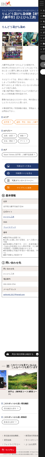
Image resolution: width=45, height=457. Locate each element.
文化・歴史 (9, 141)
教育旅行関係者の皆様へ (33, 436)
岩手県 (7, 122)
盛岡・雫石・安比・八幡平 (28, 122)
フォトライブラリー (11, 444)
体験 (23, 136)
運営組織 (6, 440)
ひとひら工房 (8, 217)
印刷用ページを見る (19, 173)
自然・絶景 (9, 136)
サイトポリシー (30, 440)
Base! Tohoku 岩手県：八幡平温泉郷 (19, 155)
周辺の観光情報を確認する (22, 354)
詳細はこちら (13, 371)
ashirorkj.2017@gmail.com (14, 294)
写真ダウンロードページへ (20, 180)
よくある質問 (29, 444)
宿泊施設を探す (11, 408)
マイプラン (8, 450)
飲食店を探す (10, 422)
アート (24, 141)
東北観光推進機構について (12, 436)
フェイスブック (9, 227)
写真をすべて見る (19, 166)
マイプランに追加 (19, 188)
